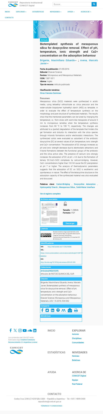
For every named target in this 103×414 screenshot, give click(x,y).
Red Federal (77, 384)
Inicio (7, 12)
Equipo (75, 380)
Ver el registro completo (50, 193)
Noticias (75, 356)
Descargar (70, 223)
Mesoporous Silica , (67, 187)
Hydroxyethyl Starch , (49, 187)
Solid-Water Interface (85, 187)
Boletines (76, 360)
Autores (75, 334)
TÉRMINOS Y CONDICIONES (51, 406)
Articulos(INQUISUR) (50, 270)
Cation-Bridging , (65, 184)
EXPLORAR (21, 12)
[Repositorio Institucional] (13, 4)
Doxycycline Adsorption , (86, 184)
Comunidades (78, 342)
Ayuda (71, 12)
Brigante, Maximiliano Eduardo (59, 60)
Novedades (55, 12)
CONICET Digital (79, 375)
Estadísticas (38, 12)
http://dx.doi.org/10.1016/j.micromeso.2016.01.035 (58, 262)
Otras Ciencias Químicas (50, 93)
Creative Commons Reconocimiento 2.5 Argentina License (22, 341)
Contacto (9, 17)
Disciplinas (76, 338)
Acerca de (86, 12)
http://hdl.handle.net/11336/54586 (59, 247)
